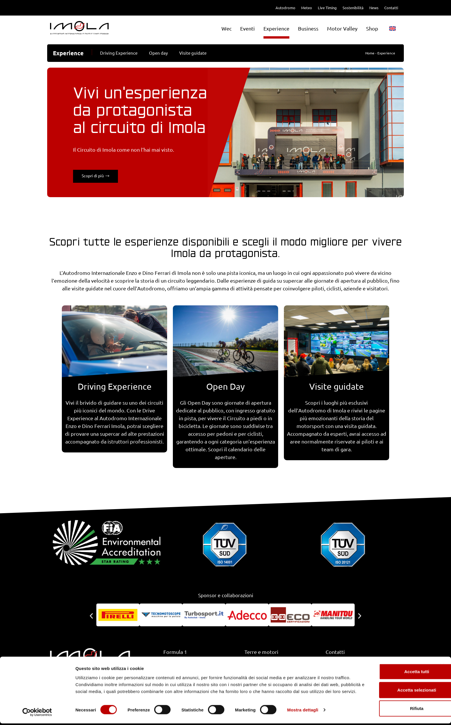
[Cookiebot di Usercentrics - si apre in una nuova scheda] (37, 713)
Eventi (247, 28)
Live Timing (327, 8)
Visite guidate (193, 53)
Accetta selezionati (388, 686)
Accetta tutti (388, 668)
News (374, 8)
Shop (372, 28)
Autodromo (285, 8)
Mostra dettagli (302, 713)
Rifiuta (388, 705)
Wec (226, 28)
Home (369, 53)
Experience (276, 28)
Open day (158, 53)
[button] (91, 615)
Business (308, 28)
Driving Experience (118, 53)
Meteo (306, 8)
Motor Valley (342, 28)
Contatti (391, 8)
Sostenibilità (353, 8)
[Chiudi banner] (442, 662)
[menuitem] (392, 28)
